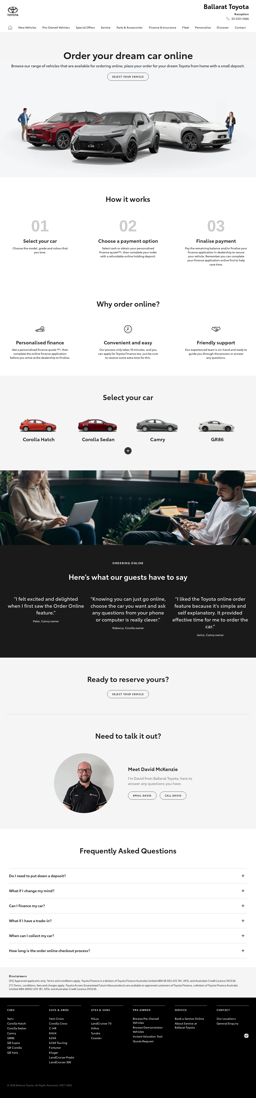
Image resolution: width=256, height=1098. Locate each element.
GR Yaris (12, 1052)
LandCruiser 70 (101, 1023)
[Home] (10, 27)
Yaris (10, 1019)
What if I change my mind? (124, 890)
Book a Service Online (189, 1019)
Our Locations (226, 1019)
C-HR (52, 1028)
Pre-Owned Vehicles (56, 27)
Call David (173, 795)
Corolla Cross (58, 1023)
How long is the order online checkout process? (124, 950)
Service (105, 27)
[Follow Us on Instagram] (246, 1035)
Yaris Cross (56, 1019)
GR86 (11, 1038)
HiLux (95, 1019)
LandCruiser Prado (61, 1057)
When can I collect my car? (124, 935)
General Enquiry (227, 1023)
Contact (240, 27)
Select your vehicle (128, 76)
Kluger (53, 1052)
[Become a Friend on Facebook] (219, 1035)
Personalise (203, 27)
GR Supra (13, 1043)
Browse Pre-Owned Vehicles (146, 1021)
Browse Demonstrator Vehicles (148, 1029)
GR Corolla (14, 1047)
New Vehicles (27, 27)
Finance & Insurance (162, 27)
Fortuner (55, 1047)
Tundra (95, 1033)
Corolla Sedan (16, 1028)
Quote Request (143, 1041)
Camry (11, 1033)
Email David (142, 795)
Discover (223, 27)
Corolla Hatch (16, 1023)
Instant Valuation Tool (147, 1036)
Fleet (185, 27)
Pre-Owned (142, 1010)
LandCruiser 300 (60, 1062)
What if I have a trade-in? (124, 920)
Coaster (96, 1038)
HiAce (95, 1028)
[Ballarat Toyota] (12, 11)
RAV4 (52, 1033)
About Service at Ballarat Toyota (186, 1025)
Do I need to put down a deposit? (124, 875)
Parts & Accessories (130, 27)
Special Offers (85, 27)
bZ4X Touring (58, 1043)
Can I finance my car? (124, 905)
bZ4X (52, 1038)
